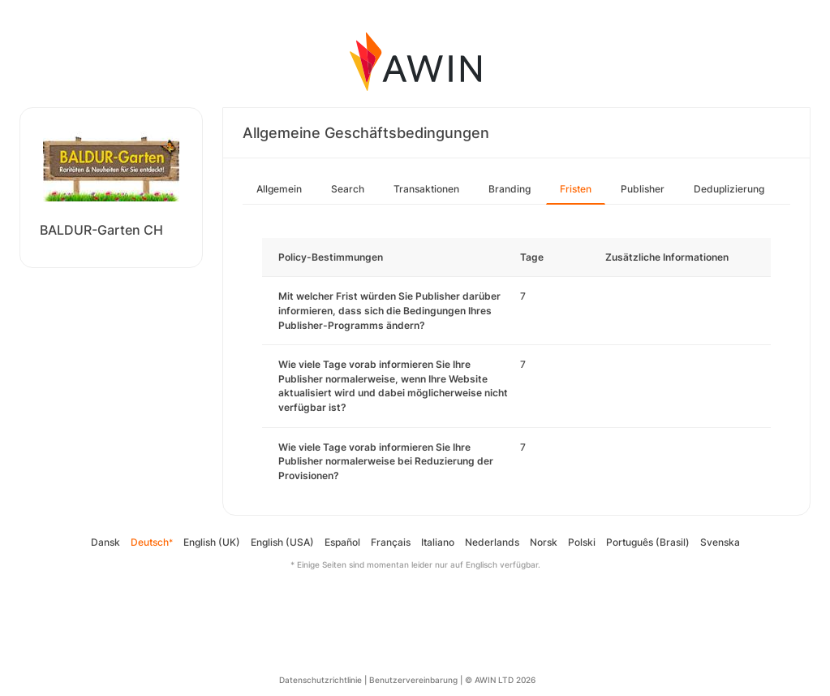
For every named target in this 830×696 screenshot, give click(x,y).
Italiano (437, 542)
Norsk (543, 542)
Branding (509, 189)
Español (342, 542)
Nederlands (492, 542)
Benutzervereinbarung (413, 680)
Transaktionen (426, 189)
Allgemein (279, 189)
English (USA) (282, 542)
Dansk (105, 542)
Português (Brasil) (648, 542)
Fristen (575, 189)
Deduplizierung (729, 189)
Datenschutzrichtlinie (320, 680)
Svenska (720, 542)
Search (347, 189)
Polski (582, 542)
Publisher (642, 189)
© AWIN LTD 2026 (500, 680)
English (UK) (211, 542)
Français (391, 542)
